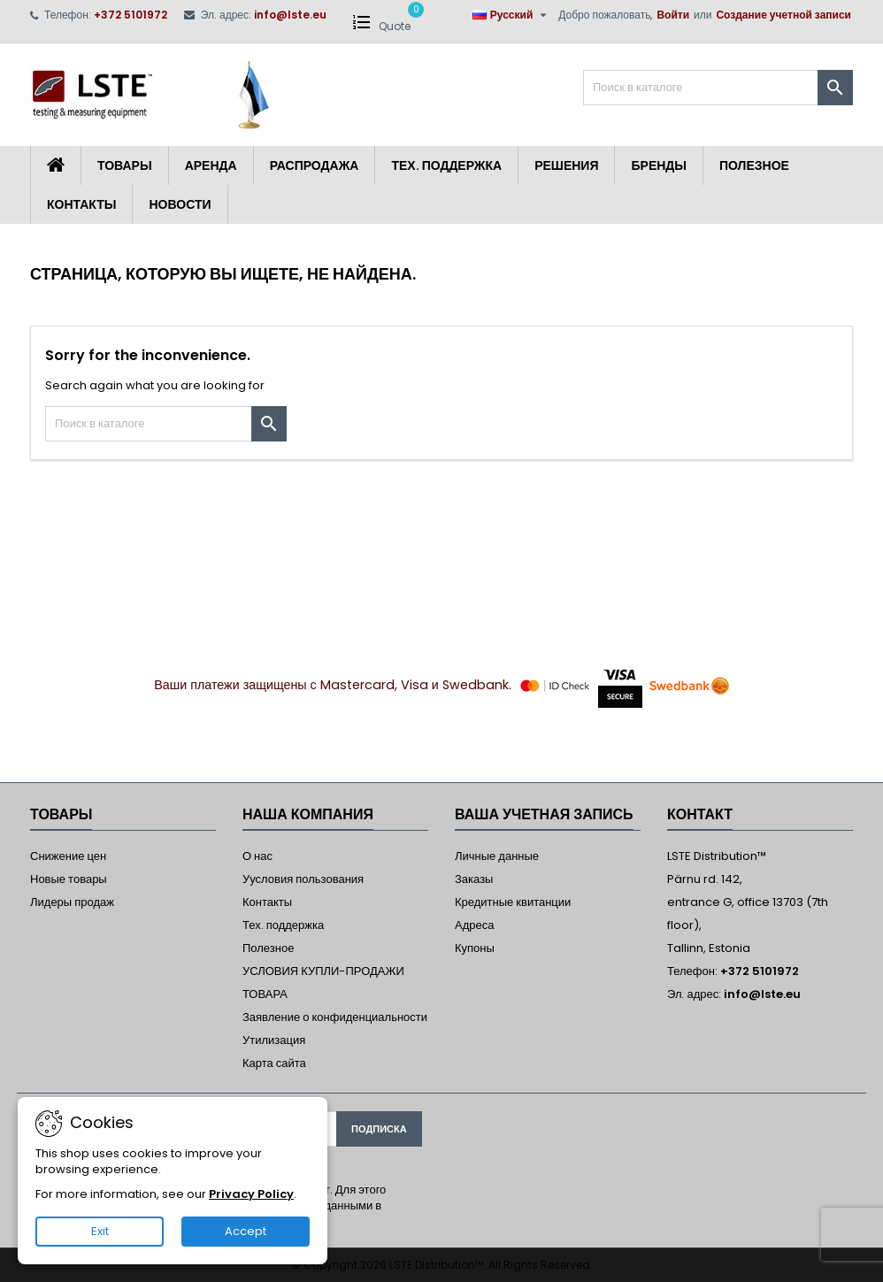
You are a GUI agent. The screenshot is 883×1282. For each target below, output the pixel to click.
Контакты (81, 204)
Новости (180, 204)
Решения (566, 165)
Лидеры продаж (72, 902)
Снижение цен (68, 856)
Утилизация (273, 1040)
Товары (124, 165)
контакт (700, 814)
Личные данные (497, 856)
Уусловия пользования (303, 879)
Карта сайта (274, 1063)
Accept (245, 1231)
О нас (257, 856)
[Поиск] (718, 87)
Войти (672, 14)
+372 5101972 (130, 14)
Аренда (211, 165)
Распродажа (314, 165)
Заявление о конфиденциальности (334, 1017)
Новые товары (68, 879)
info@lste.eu (290, 14)
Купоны (475, 948)
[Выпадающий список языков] (512, 15)
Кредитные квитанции (513, 902)
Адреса (474, 925)
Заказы (474, 879)
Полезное (754, 165)
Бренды (659, 165)
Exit (100, 1231)
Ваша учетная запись (544, 814)
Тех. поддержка (446, 165)
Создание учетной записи (783, 14)
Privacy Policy (251, 1194)
